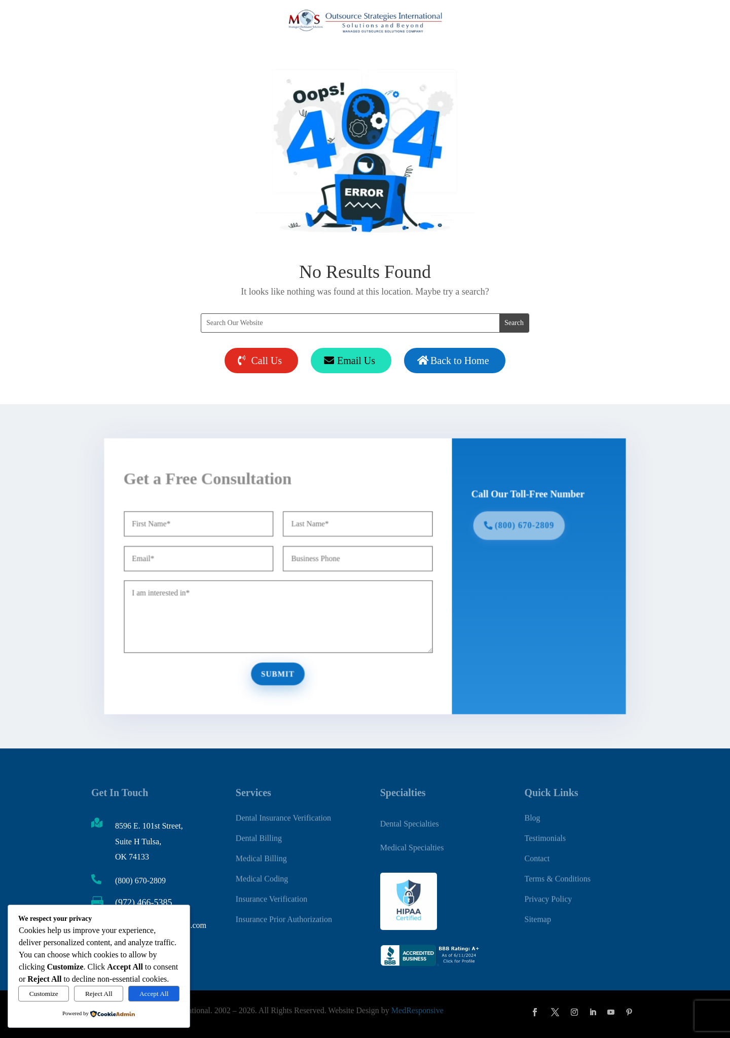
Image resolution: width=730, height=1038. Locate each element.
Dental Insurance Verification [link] (283, 812)
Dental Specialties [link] (409, 821)
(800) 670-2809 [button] (517, 527)
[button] (535, 1012)
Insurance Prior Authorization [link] (284, 913)
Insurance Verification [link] (271, 893)
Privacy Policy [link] (548, 893)
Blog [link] (532, 812)
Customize (43, 993)
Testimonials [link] (545, 832)
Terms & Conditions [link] (557, 873)
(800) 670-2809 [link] (140, 880)
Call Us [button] (266, 360)
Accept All (153, 993)
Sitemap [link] (537, 913)
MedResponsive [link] (417, 1010)
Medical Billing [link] (261, 852)
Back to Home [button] (459, 360)
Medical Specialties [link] (412, 845)
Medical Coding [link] (262, 873)
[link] (431, 964)
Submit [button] (282, 669)
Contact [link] (537, 852)
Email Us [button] (356, 360)
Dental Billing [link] (259, 832)
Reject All (99, 993)
